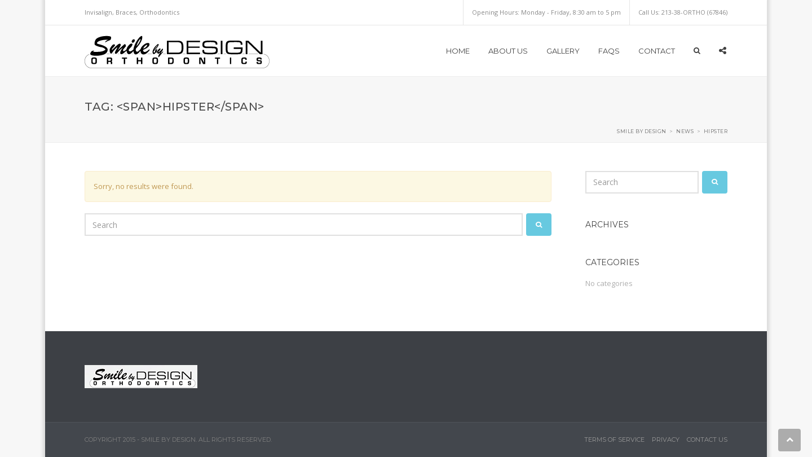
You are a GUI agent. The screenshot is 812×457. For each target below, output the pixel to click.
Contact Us (707, 439)
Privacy (665, 439)
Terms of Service (614, 439)
